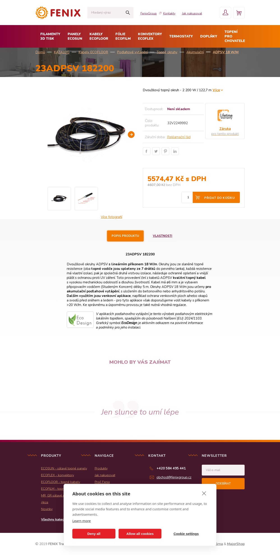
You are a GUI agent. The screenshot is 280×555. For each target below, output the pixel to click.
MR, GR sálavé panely (57, 495)
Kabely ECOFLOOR (93, 52)
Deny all (94, 534)
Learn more (81, 520)
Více (216, 90)
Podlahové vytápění (132, 52)
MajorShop (236, 544)
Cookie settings (186, 534)
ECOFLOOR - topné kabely (60, 482)
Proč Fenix (102, 482)
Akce (44, 502)
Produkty (101, 468)
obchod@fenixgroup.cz (173, 477)
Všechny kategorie (56, 519)
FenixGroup (148, 13)
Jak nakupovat (192, 13)
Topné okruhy (167, 52)
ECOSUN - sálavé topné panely (64, 468)
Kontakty (169, 13)
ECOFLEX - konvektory (57, 475)
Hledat (127, 12)
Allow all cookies (140, 534)
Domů (40, 52)
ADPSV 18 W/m (226, 52)
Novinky (47, 509)
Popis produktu (125, 236)
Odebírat (223, 484)
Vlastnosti (162, 236)
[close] (204, 493)
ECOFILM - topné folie (57, 488)
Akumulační (195, 52)
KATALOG (61, 52)
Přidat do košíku (219, 198)
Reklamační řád (178, 137)
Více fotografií (111, 217)
